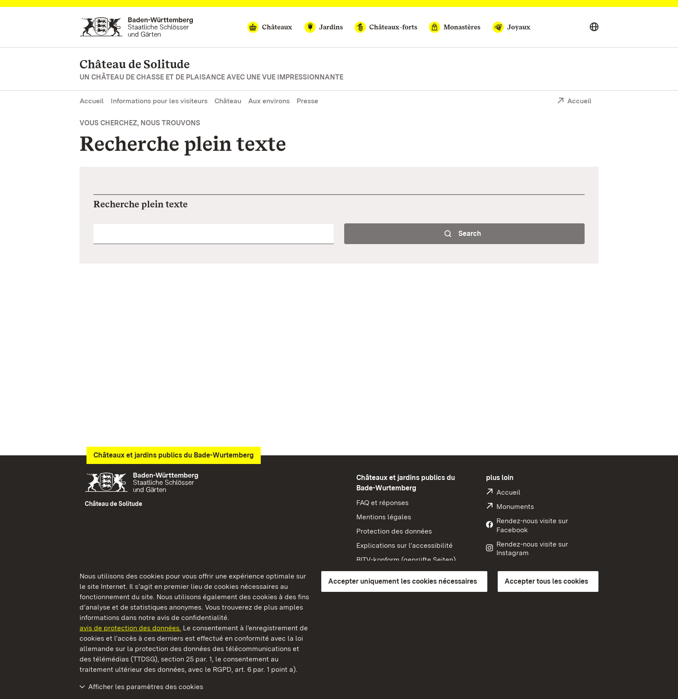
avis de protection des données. (130, 628)
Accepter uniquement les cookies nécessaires (402, 581)
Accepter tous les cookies (546, 581)
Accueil (92, 101)
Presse (307, 101)
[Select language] (594, 27)
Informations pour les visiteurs (159, 101)
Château (227, 101)
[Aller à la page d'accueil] (136, 27)
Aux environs (269, 101)
